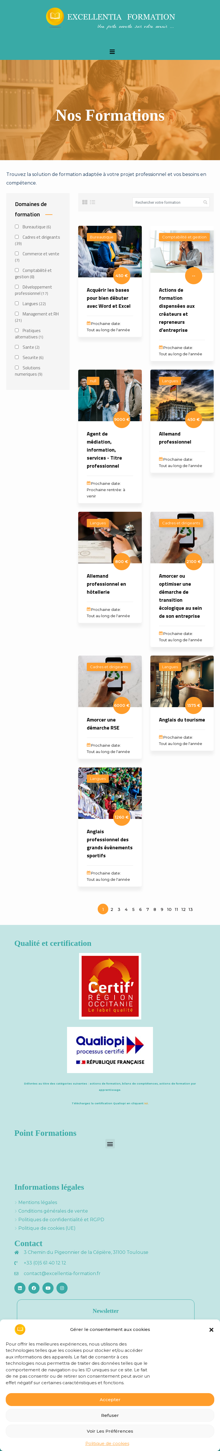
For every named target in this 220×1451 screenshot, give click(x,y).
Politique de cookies (107, 1443)
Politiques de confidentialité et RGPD (61, 1219)
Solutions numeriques (28, 371)
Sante (27, 347)
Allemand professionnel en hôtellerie (106, 584)
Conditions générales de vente (53, 1211)
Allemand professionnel (175, 438)
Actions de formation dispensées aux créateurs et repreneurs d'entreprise (177, 310)
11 (176, 909)
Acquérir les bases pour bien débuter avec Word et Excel (109, 298)
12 (183, 909)
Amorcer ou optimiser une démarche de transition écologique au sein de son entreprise (180, 596)
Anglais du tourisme (182, 719)
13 (190, 909)
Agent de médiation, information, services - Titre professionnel (104, 450)
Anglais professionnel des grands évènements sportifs (110, 843)
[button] (211, 1329)
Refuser (110, 1415)
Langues (30, 304)
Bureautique (33, 227)
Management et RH (37, 317)
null (93, 381)
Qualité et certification (52, 943)
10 (169, 909)
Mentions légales (37, 1202)
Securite (29, 357)
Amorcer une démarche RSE (103, 724)
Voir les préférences (110, 1431)
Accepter (110, 1399)
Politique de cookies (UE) (47, 1228)
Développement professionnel (33, 290)
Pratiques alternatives (29, 334)
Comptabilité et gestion (33, 273)
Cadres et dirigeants (37, 240)
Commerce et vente (37, 257)
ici (146, 1103)
